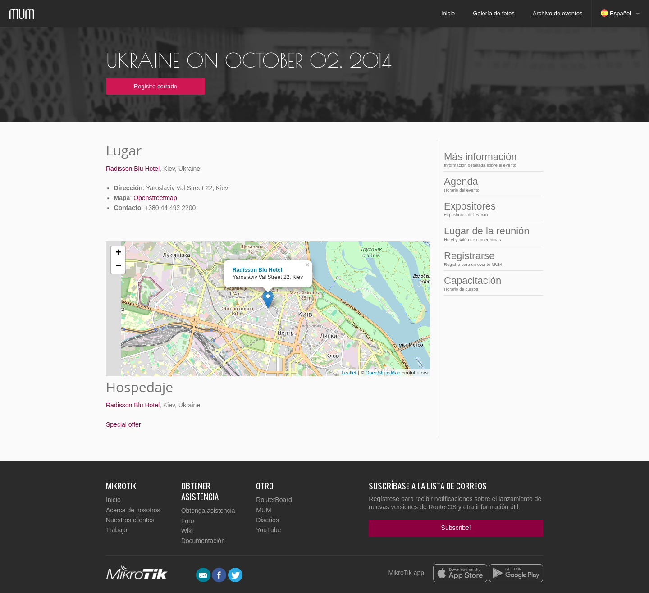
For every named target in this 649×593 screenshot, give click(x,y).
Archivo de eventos (558, 13)
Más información (487, 159)
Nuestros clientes (130, 520)
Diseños (267, 520)
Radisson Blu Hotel (133, 168)
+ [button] (118, 253)
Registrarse (487, 258)
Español (616, 13)
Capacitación (487, 283)
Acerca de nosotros (133, 510)
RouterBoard (274, 499)
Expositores (487, 209)
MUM (263, 510)
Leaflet (349, 372)
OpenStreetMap (383, 372)
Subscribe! (456, 527)
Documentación (203, 540)
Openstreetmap (155, 197)
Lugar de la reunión (487, 233)
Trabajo (116, 530)
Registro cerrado (155, 86)
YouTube (268, 530)
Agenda (487, 184)
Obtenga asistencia (208, 510)
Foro (187, 521)
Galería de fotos (494, 13)
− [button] (118, 267)
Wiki (187, 530)
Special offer (123, 424)
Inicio (448, 13)
